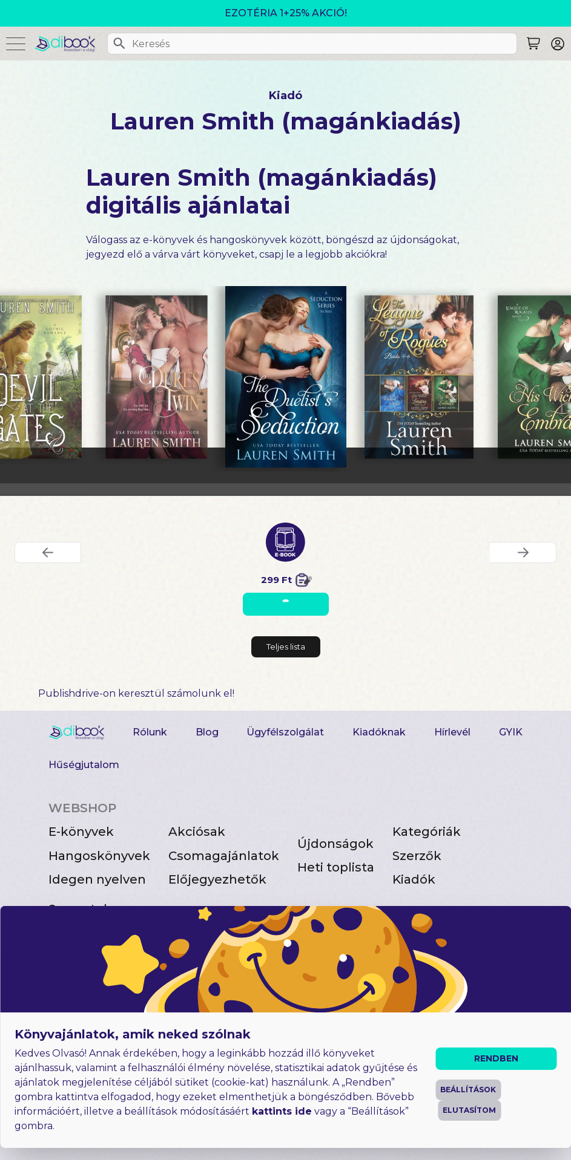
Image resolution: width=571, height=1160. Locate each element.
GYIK (511, 732)
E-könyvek (81, 831)
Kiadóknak (379, 732)
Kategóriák (426, 831)
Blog (207, 732)
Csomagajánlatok (223, 856)
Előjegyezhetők (217, 879)
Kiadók (413, 879)
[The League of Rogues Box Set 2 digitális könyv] (419, 377)
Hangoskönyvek (99, 856)
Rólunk (150, 732)
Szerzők (416, 856)
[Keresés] (119, 43)
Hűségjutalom (83, 765)
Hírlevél (452, 732)
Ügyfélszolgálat (285, 732)
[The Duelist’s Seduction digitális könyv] (285, 377)
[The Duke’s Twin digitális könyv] (156, 377)
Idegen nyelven (97, 879)
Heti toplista (335, 867)
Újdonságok (335, 843)
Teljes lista (285, 646)
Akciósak (196, 831)
